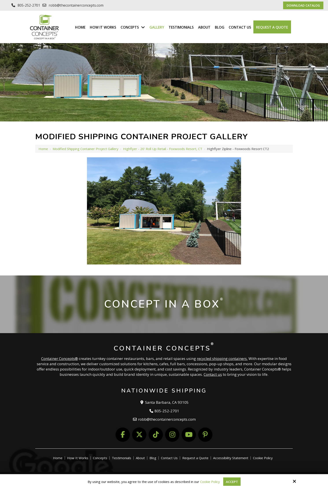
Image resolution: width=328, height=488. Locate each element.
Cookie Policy (210, 482)
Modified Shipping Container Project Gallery (85, 149)
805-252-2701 (29, 5)
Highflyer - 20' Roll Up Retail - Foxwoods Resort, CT (162, 149)
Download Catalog (303, 5)
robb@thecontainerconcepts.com (76, 5)
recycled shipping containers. (222, 358)
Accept (232, 481)
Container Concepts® (59, 358)
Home (43, 149)
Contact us (213, 374)
